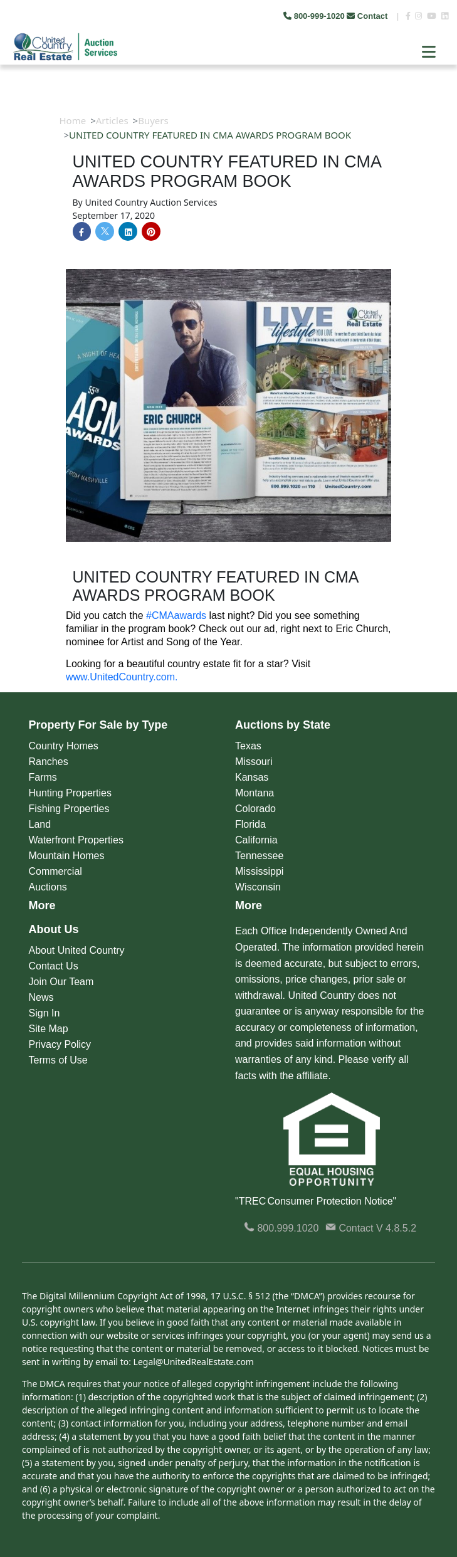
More (42, 905)
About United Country (77, 950)
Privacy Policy (60, 1044)
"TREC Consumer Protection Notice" (315, 1201)
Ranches (48, 761)
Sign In (44, 1013)
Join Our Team (61, 981)
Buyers (153, 120)
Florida (250, 824)
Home (73, 120)
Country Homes (63, 746)
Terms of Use (58, 1060)
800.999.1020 (281, 1228)
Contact (368, 16)
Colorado (255, 808)
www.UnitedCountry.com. (121, 677)
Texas (248, 746)
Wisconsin (258, 887)
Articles (112, 120)
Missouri (254, 761)
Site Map (48, 1028)
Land (40, 824)
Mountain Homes (67, 855)
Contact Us (53, 966)
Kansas (251, 777)
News (41, 997)
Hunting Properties (70, 793)
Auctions (48, 887)
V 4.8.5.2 (396, 1228)
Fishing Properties (69, 808)
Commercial (55, 871)
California (256, 840)
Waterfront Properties (76, 840)
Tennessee (259, 855)
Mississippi (259, 871)
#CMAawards (176, 615)
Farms (43, 777)
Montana (254, 793)
